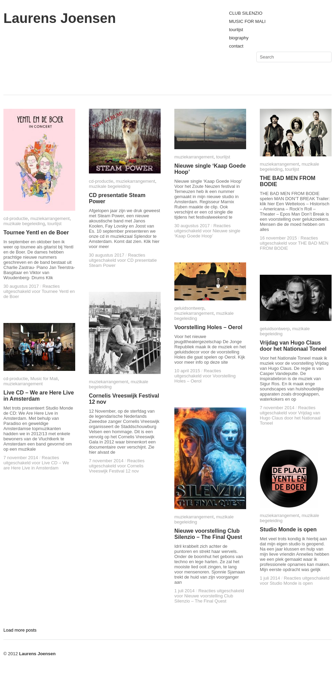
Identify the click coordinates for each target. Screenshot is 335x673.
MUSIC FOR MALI (247, 21)
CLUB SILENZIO (246, 13)
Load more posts (20, 630)
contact (236, 46)
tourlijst (236, 29)
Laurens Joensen (59, 18)
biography (239, 37)
